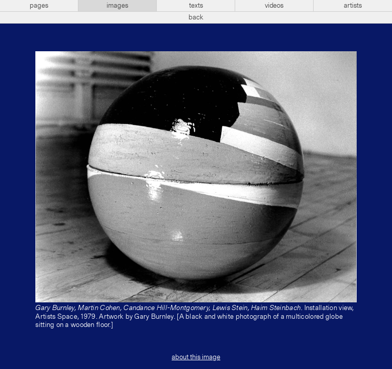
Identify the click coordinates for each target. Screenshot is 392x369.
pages (39, 5)
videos (274, 5)
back (196, 17)
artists (353, 5)
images (117, 5)
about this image (196, 357)
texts (196, 5)
